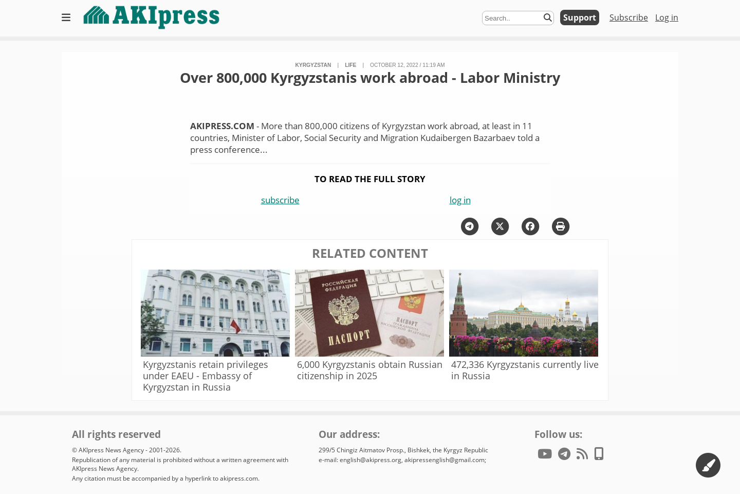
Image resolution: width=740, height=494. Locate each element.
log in (460, 200)
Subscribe (628, 17)
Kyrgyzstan (313, 65)
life (350, 65)
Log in (666, 17)
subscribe (280, 200)
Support (579, 17)
